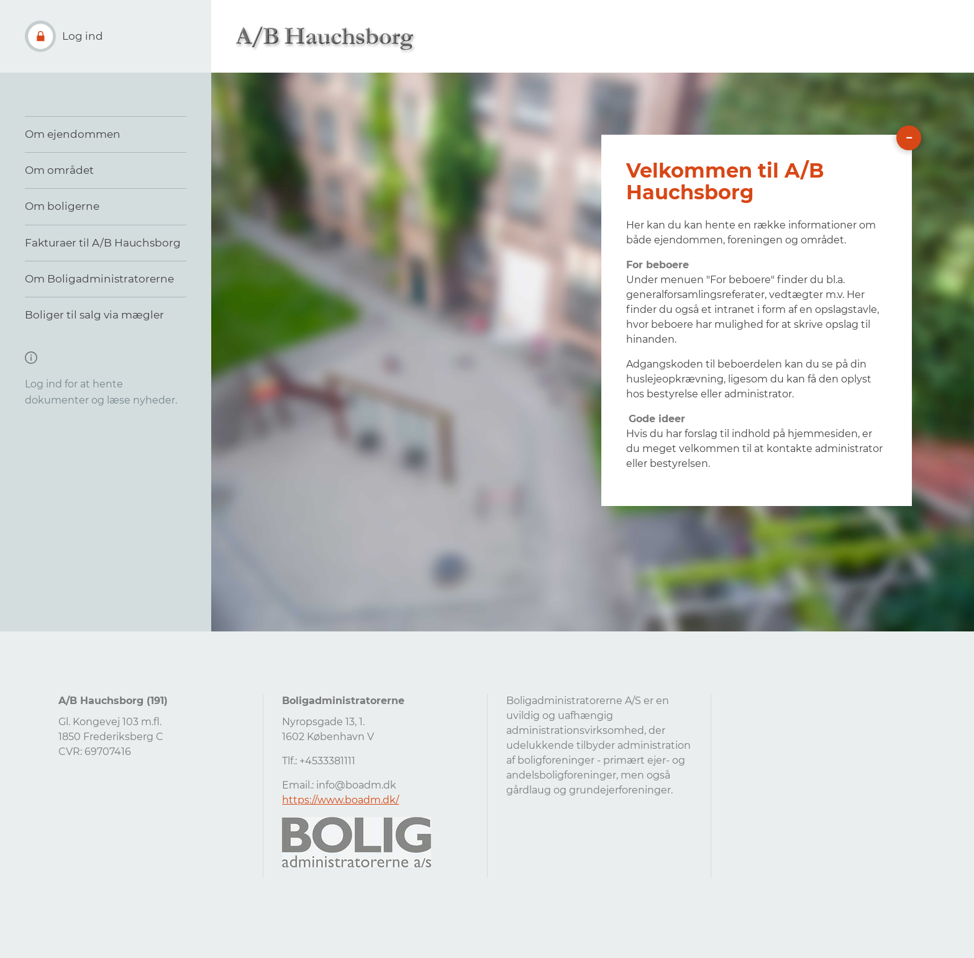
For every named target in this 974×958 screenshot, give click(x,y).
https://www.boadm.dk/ (340, 800)
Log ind (82, 36)
